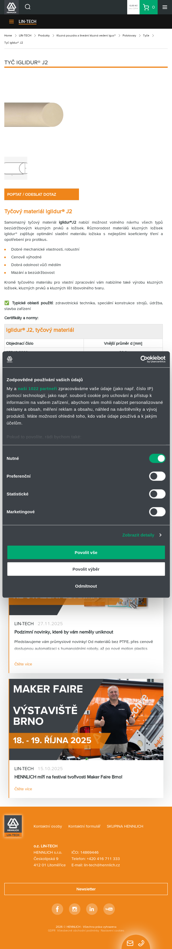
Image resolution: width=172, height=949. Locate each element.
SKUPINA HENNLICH (125, 826)
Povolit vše (86, 552)
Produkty (44, 35)
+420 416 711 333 (103, 858)
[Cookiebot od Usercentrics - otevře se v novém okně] (140, 359)
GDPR (51, 930)
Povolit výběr (85, 569)
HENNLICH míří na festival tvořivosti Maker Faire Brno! (68, 776)
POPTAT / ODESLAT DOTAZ (31, 194)
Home (8, 35)
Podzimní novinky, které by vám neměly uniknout (63, 631)
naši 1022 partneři (37, 388)
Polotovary (129, 35)
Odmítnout (86, 585)
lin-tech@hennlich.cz (102, 865)
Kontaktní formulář (84, 826)
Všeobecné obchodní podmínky (78, 930)
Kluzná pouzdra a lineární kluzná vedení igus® (86, 35)
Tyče (146, 35)
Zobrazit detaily (138, 534)
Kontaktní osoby (48, 826)
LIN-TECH (27, 21)
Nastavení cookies (112, 930)
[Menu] (165, 7)
